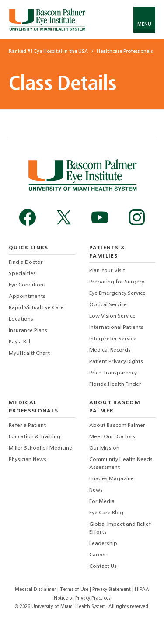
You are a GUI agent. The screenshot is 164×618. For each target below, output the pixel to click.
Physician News (27, 459)
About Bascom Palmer (117, 425)
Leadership (103, 543)
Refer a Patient (27, 425)
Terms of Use (75, 589)
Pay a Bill (19, 342)
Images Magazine (111, 479)
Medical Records (110, 350)
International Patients (116, 327)
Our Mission (104, 448)
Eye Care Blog (106, 513)
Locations (21, 319)
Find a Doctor (26, 262)
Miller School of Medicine (40, 448)
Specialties (22, 273)
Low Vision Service (112, 316)
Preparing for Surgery (116, 282)
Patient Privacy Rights (116, 361)
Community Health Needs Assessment (121, 463)
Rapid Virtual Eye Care (36, 308)
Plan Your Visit (107, 270)
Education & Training (34, 437)
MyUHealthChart (29, 353)
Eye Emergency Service (117, 293)
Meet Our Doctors (112, 437)
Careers (99, 555)
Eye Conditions (27, 285)
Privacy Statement (112, 589)
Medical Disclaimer (36, 589)
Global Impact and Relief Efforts (120, 528)
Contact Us (103, 566)
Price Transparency (113, 373)
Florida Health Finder (115, 384)
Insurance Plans (28, 330)
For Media (102, 501)
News (96, 490)
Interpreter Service (112, 339)
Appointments (27, 296)
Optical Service (108, 304)
